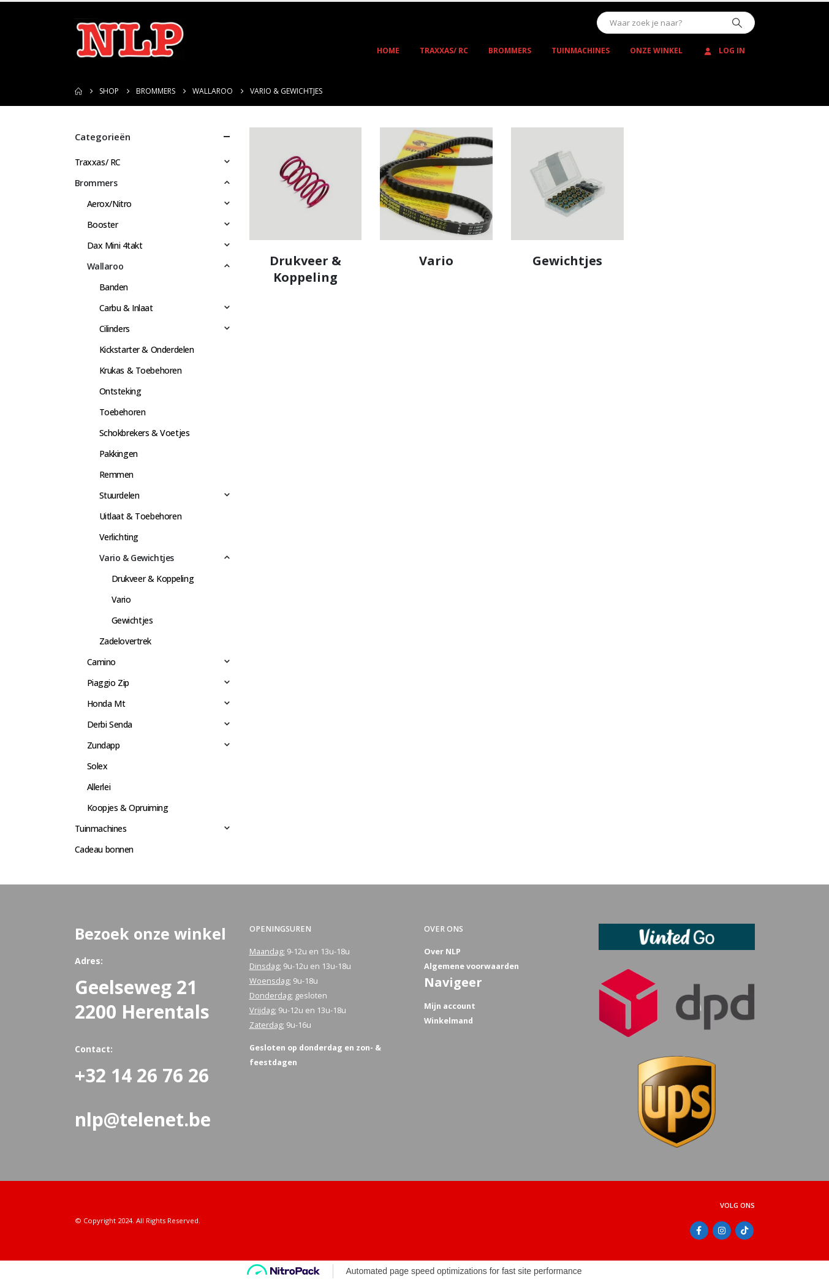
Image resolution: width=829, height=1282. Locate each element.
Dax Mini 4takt (115, 245)
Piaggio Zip (108, 682)
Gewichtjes (132, 620)
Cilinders (114, 328)
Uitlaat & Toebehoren (140, 516)
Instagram (722, 1230)
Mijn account (449, 1006)
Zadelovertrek (125, 641)
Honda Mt (106, 703)
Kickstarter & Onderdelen (146, 349)
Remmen (116, 474)
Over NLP (442, 951)
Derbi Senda (109, 724)
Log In (724, 50)
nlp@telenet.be (143, 1119)
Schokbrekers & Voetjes (144, 433)
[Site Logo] (130, 39)
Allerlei (99, 787)
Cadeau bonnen (104, 849)
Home (388, 50)
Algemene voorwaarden (471, 966)
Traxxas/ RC (444, 50)
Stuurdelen (119, 495)
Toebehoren (122, 412)
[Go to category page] (305, 183)
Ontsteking (120, 391)
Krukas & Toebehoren (140, 370)
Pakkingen (118, 453)
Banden (113, 287)
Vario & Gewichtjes (136, 558)
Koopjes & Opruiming (127, 807)
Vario (121, 599)
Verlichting (118, 537)
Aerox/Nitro (109, 203)
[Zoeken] (737, 22)
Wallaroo (105, 266)
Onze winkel (656, 50)
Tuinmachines (580, 50)
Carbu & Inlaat (126, 308)
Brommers (509, 50)
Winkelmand (448, 1021)
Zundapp (103, 745)
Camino (101, 662)
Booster (102, 224)
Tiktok (744, 1230)
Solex (97, 766)
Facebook (699, 1230)
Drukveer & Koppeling (153, 578)
